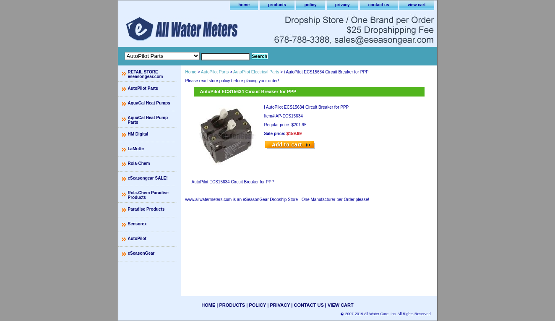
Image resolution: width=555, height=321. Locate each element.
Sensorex (137, 224)
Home (191, 72)
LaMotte (136, 148)
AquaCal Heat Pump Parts (148, 120)
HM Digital (138, 134)
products (277, 5)
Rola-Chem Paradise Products (148, 195)
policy (311, 5)
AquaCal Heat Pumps (149, 103)
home (244, 5)
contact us (378, 5)
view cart (417, 5)
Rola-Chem (139, 163)
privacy (342, 5)
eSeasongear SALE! (148, 178)
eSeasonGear (141, 253)
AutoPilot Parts (215, 72)
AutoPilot (137, 238)
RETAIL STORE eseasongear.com (145, 74)
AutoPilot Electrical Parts (256, 72)
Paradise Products (146, 209)
